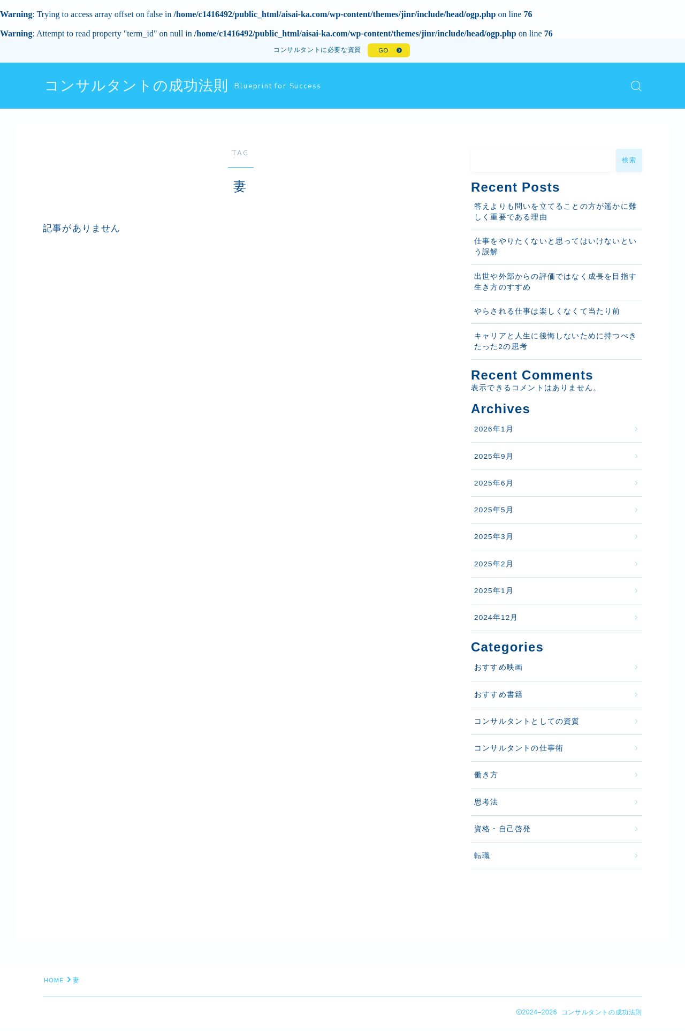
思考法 (486, 805)
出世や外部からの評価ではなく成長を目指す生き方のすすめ (555, 284)
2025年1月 (494, 593)
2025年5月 (494, 513)
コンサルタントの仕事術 (519, 751)
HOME (55, 983)
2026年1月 (494, 432)
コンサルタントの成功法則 (139, 88)
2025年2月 (494, 567)
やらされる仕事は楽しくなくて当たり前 (547, 314)
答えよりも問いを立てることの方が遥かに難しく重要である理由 (555, 214)
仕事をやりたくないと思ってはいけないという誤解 (555, 249)
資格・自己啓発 (502, 832)
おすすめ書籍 (498, 697)
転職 (482, 858)
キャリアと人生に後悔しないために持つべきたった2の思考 (555, 344)
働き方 (486, 778)
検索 (629, 163)
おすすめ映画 (498, 670)
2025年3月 (494, 540)
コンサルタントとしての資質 (527, 724)
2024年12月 (496, 620)
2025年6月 (494, 486)
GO (382, 52)
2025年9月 (494, 459)
